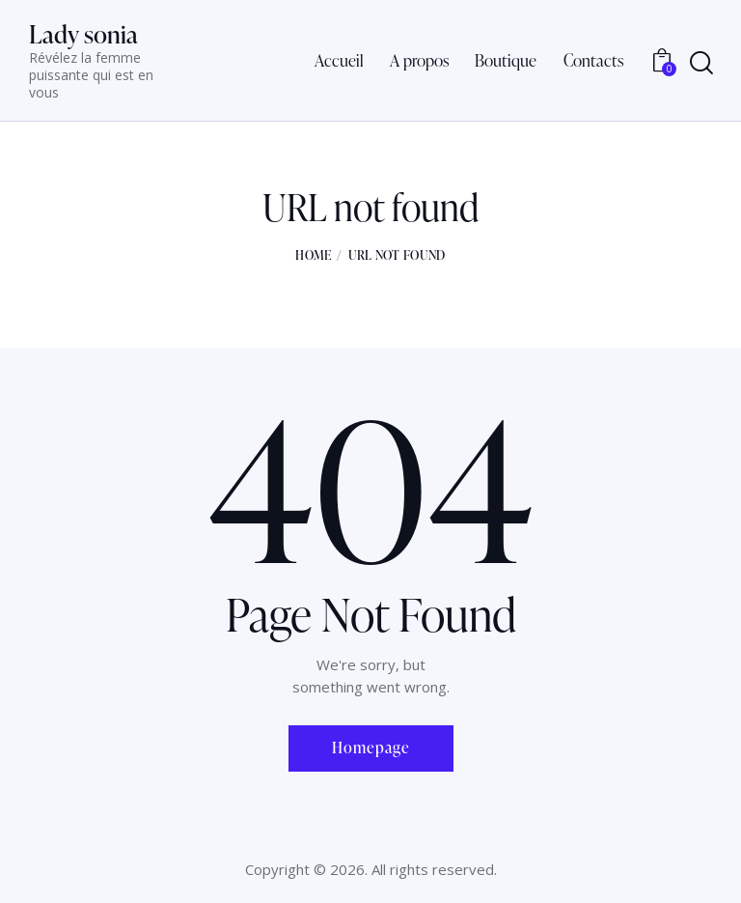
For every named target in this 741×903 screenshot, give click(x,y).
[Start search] (701, 63)
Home (313, 255)
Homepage (371, 747)
